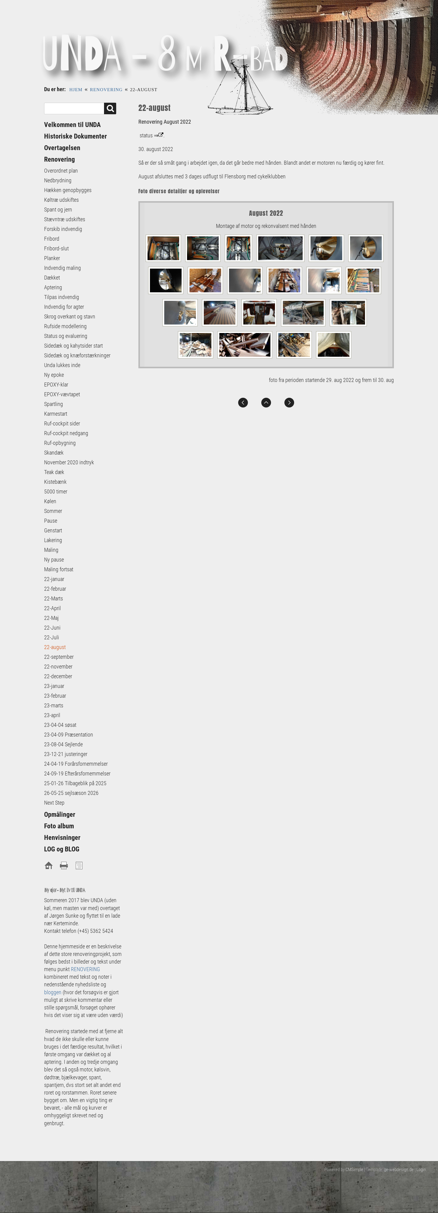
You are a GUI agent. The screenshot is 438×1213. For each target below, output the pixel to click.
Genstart (53, 530)
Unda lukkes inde (62, 365)
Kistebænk (55, 482)
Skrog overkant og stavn (69, 316)
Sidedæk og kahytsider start (73, 345)
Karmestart (55, 414)
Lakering (53, 540)
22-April (52, 608)
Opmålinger (59, 814)
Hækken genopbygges (68, 190)
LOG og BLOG (61, 849)
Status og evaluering (65, 336)
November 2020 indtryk (69, 462)
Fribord (51, 238)
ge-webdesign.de (399, 1169)
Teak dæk (54, 472)
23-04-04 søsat (60, 725)
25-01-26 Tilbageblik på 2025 (76, 783)
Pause (50, 520)
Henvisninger (62, 837)
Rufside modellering (65, 326)
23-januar (54, 686)
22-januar (54, 579)
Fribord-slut (56, 248)
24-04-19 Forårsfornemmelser (76, 764)
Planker (52, 258)
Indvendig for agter (64, 307)
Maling (51, 550)
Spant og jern (58, 209)
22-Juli (51, 637)
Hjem (75, 89)
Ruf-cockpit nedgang (66, 433)
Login (421, 1169)
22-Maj (51, 618)
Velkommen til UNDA (72, 125)
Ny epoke (54, 375)
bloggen (52, 992)
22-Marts (53, 598)
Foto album (59, 826)
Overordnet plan (61, 170)
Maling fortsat (58, 569)
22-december (58, 676)
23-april (52, 715)
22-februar (55, 589)
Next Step (54, 802)
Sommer (53, 511)
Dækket (52, 277)
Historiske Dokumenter (75, 136)
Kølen (50, 501)
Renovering (106, 89)
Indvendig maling (62, 268)
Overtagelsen (62, 148)
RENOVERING (85, 969)
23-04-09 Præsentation (68, 734)
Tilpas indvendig (61, 297)
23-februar (55, 695)
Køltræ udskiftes (61, 200)
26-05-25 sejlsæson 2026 (72, 793)
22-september (59, 657)
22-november (58, 666)
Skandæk (54, 452)
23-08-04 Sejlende (63, 744)
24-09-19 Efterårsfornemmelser (77, 773)
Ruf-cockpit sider (62, 423)
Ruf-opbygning (60, 443)
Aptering (53, 287)
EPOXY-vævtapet (62, 394)
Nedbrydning (57, 180)
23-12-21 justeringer (65, 754)
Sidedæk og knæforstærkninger (77, 355)
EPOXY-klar (56, 384)
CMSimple (354, 1169)
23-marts (53, 705)
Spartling (53, 404)
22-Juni (52, 627)
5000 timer (55, 491)
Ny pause (54, 559)
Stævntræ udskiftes (64, 219)
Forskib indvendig (63, 229)
